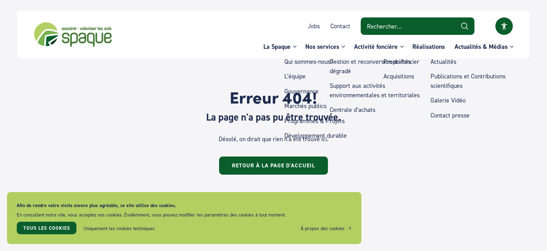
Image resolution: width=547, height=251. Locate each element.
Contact (340, 26)
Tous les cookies (46, 228)
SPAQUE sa (73, 34)
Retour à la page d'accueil (273, 165)
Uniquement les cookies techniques (119, 228)
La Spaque (277, 47)
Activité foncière (376, 47)
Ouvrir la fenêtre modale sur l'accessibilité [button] (504, 26)
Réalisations (428, 47)
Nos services (322, 47)
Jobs (314, 26)
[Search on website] (417, 26)
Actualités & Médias (481, 47)
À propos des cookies (323, 228)
